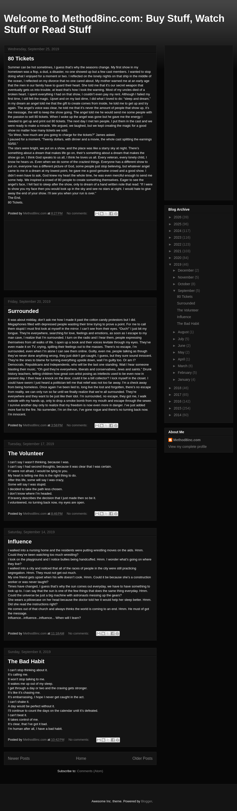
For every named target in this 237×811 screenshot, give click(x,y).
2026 (178, 217)
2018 (178, 388)
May (181, 352)
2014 (178, 415)
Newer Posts (19, 758)
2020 (178, 258)
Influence (20, 541)
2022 (178, 244)
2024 (178, 231)
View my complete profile (187, 447)
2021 (178, 251)
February (185, 373)
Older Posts (143, 758)
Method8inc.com (186, 440)
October (184, 284)
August (183, 332)
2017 (178, 395)
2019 (178, 264)
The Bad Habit (26, 661)
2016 (178, 401)
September (187, 291)
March (183, 366)
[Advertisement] (80, 255)
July (181, 339)
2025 (178, 224)
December (186, 270)
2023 (178, 237)
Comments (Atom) (90, 771)
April (182, 359)
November (186, 277)
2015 (178, 408)
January (184, 379)
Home (81, 758)
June (182, 346)
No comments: (77, 213)
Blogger (146, 801)
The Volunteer (26, 453)
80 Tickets (21, 58)
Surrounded (23, 311)
